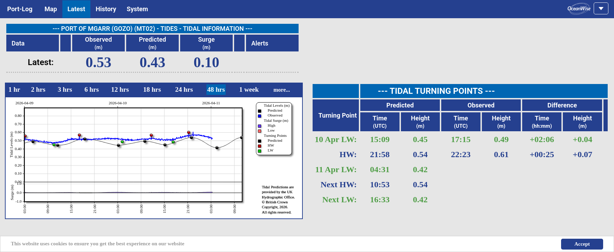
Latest (77, 9)
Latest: (41, 62)
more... (281, 90)
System (137, 9)
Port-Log (20, 9)
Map (51, 9)
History (106, 9)
